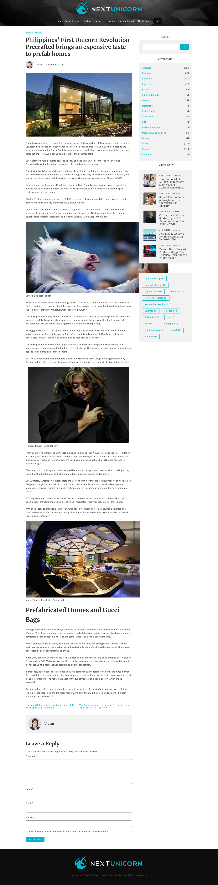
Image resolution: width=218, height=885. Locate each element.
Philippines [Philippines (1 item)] (152, 317)
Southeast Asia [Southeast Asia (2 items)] (154, 330)
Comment (31, 756)
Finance (146, 89)
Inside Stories (149, 111)
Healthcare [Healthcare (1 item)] (177, 291)
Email (29, 803)
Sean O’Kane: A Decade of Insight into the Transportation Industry (172, 201)
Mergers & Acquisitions (154, 133)
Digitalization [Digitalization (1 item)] (153, 291)
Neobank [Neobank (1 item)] (170, 310)
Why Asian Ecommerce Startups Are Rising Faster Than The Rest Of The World (104, 706)
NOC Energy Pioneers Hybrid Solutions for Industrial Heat (171, 236)
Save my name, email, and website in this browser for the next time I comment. (69, 831)
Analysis (29, 33)
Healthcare (147, 105)
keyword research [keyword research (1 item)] (156, 298)
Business (38, 33)
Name (29, 789)
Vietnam (146, 154)
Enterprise (147, 84)
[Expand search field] (157, 21)
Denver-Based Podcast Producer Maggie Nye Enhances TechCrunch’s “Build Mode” (173, 253)
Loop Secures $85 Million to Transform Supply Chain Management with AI (171, 183)
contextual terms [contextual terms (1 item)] (155, 285)
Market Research (151, 127)
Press (145, 143)
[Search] (184, 47)
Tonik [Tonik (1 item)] (176, 330)
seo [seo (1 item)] (170, 317)
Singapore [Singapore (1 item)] (171, 323)
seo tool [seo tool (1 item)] (150, 323)
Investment (148, 116)
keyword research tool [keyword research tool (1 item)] (158, 304)
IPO (144, 122)
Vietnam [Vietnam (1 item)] (151, 336)
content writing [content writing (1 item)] (154, 278)
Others (145, 138)
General (146, 100)
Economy (147, 78)
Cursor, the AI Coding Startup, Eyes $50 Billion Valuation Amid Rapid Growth (172, 219)
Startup (146, 149)
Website (30, 817)
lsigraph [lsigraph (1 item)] (151, 310)
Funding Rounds (150, 95)
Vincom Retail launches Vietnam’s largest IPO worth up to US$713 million (50, 706)
